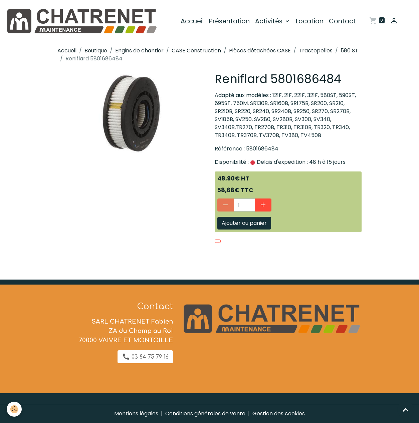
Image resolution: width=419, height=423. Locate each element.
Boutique (95, 50)
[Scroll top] (405, 409)
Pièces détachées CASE (260, 50)
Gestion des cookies (278, 413)
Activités (269, 21)
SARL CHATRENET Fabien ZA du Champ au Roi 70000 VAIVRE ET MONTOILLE (126, 331)
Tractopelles (316, 50)
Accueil (192, 21)
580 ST (349, 50)
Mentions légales (136, 413)
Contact (342, 21)
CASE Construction (196, 50)
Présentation (229, 21)
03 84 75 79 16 (145, 357)
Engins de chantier (139, 50)
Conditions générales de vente (205, 413)
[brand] (82, 21)
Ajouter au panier (244, 223)
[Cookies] (14, 409)
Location (310, 21)
